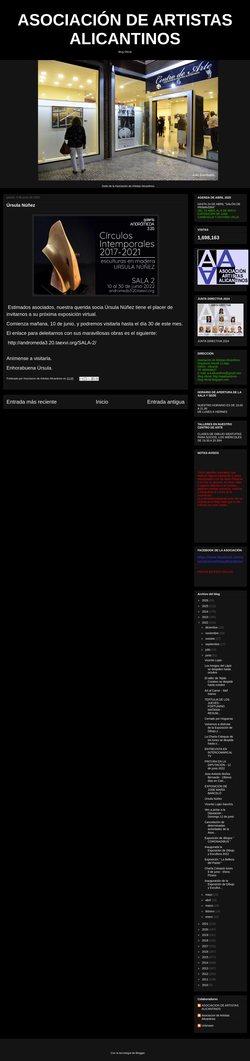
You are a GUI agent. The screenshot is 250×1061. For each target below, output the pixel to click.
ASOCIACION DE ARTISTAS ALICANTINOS (220, 1007)
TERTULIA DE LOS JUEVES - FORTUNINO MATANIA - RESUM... (217, 706)
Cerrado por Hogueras (219, 718)
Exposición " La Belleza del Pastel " (219, 861)
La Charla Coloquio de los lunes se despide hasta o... (219, 740)
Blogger (140, 1052)
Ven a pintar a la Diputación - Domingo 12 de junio (219, 813)
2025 (205, 606)
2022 (205, 622)
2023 (205, 617)
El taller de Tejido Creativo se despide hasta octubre (219, 682)
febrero (210, 911)
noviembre (212, 633)
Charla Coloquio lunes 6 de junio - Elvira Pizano (219, 872)
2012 (205, 973)
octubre (210, 638)
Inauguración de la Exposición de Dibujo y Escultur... (219, 884)
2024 (205, 611)
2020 (205, 929)
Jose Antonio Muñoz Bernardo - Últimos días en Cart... (218, 777)
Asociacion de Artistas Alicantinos (215, 1017)
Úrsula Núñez (213, 798)
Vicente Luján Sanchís (219, 804)
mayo (209, 894)
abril (208, 900)
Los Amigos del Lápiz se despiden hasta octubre (218, 669)
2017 (205, 946)
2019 (205, 935)
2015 (205, 957)
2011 (205, 979)
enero (209, 916)
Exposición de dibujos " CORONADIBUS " (219, 839)
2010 (205, 985)
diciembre (211, 627)
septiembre (212, 644)
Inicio (102, 402)
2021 (205, 923)
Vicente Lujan (213, 660)
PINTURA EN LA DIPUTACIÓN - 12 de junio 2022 (218, 765)
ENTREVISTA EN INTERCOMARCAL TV (218, 752)
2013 (205, 968)
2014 (205, 962)
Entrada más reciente (32, 402)
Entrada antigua (166, 402)
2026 (205, 600)
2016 (205, 951)
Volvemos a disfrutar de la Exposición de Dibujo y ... (218, 728)
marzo (209, 905)
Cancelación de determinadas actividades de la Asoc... (217, 827)
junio (208, 655)
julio (208, 649)
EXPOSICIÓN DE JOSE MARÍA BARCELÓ (216, 790)
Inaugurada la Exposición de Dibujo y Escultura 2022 (219, 850)
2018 (205, 940)
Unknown (207, 1025)
